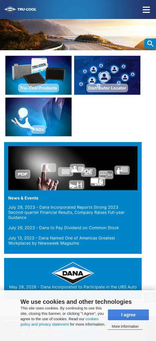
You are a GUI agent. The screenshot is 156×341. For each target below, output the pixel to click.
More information (125, 326)
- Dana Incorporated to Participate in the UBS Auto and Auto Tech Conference (73, 289)
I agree (128, 314)
